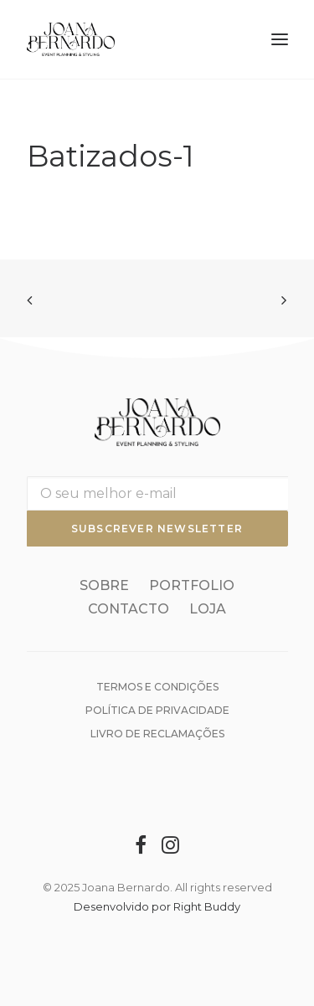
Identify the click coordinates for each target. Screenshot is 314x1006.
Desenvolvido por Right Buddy (157, 906)
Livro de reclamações (157, 733)
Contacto (128, 609)
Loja (207, 609)
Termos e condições (157, 686)
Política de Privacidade (157, 710)
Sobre (104, 585)
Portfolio (191, 585)
